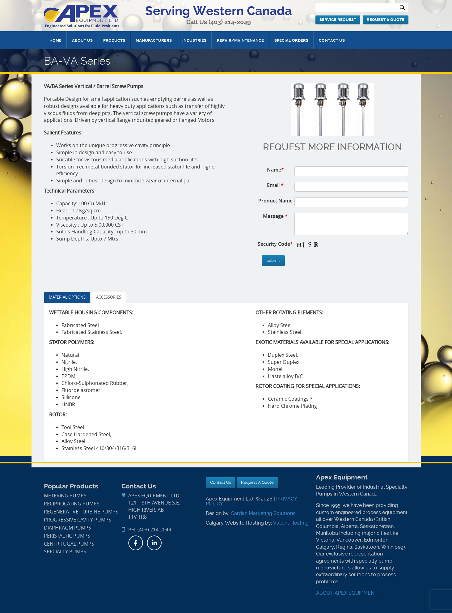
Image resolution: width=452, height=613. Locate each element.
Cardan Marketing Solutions (263, 513)
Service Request (337, 19)
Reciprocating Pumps (71, 504)
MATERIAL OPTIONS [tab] (67, 297)
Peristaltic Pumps (67, 536)
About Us (82, 40)
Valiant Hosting (291, 523)
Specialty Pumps (65, 552)
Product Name (275, 200)
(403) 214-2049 (230, 22)
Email (275, 185)
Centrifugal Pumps (69, 544)
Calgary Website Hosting (235, 523)
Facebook (135, 542)
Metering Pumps (65, 496)
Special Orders (291, 40)
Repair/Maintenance (240, 40)
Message (275, 216)
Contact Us (332, 40)
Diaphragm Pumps (67, 528)
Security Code (275, 244)
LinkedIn (154, 542)
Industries (194, 40)
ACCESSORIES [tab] (108, 297)
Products (114, 40)
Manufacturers (154, 40)
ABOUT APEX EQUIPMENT (347, 593)
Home (55, 40)
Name (275, 169)
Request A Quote (385, 19)
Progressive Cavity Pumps (77, 520)
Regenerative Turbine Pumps (81, 512)
